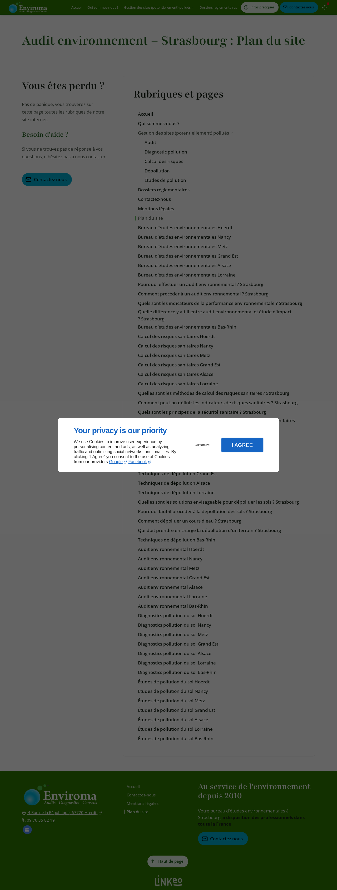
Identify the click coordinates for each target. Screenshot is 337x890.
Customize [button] (202, 445)
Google (116, 461)
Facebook (137, 461)
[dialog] (168, 445)
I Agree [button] (242, 445)
